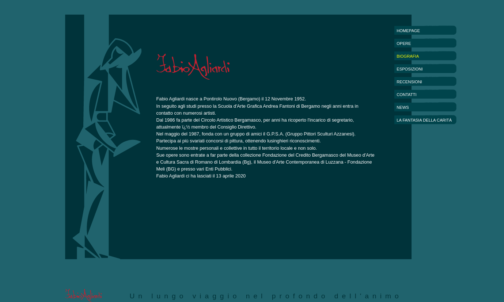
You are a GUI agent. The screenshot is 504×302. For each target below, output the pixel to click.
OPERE (404, 43)
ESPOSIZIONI (410, 69)
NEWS (403, 107)
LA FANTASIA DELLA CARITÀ (424, 120)
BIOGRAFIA (408, 56)
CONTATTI (406, 94)
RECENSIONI (409, 82)
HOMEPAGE (408, 30)
